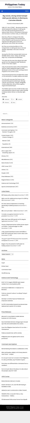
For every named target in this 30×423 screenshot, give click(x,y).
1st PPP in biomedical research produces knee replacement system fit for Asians (14, 305)
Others (3, 169)
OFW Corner (5, 166)
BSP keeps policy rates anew (10, 195)
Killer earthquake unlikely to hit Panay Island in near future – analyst (14, 353)
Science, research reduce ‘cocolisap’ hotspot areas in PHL (14, 294)
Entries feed (5, 266)
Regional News (6, 180)
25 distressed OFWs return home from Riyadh (14, 399)
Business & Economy (7, 127)
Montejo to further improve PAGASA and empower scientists (13, 299)
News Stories (5, 163)
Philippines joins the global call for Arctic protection (13, 337)
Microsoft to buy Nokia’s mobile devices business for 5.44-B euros (13, 317)
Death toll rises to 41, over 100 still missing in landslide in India (14, 385)
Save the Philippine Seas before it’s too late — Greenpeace (15, 328)
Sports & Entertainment (8, 186)
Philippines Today (15, 4)
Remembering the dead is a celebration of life (15, 348)
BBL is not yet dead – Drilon (9, 211)
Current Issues (6, 135)
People (4, 173)
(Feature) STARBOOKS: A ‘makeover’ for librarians (13, 288)
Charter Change (7, 137)
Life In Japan (5, 151)
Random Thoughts (7, 132)
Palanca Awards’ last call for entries (12, 333)
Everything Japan (7, 152)
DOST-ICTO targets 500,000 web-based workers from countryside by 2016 (13, 283)
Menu (26, 11)
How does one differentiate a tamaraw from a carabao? (15, 364)
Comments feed (6, 269)
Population (5, 144)
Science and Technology (8, 183)
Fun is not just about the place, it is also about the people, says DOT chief (15, 370)
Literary (4, 156)
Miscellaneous (5, 159)
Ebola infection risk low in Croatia (11, 381)
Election (4, 140)
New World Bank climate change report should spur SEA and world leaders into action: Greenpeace (15, 323)
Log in (3, 263)
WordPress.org (6, 273)
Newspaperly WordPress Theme (15, 408)
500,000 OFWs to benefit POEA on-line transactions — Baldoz (12, 394)
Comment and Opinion (8, 130)
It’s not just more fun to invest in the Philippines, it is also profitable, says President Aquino (15, 358)
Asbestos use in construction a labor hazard (14, 390)
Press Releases (6, 176)
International (5, 147)
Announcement (6, 123)
